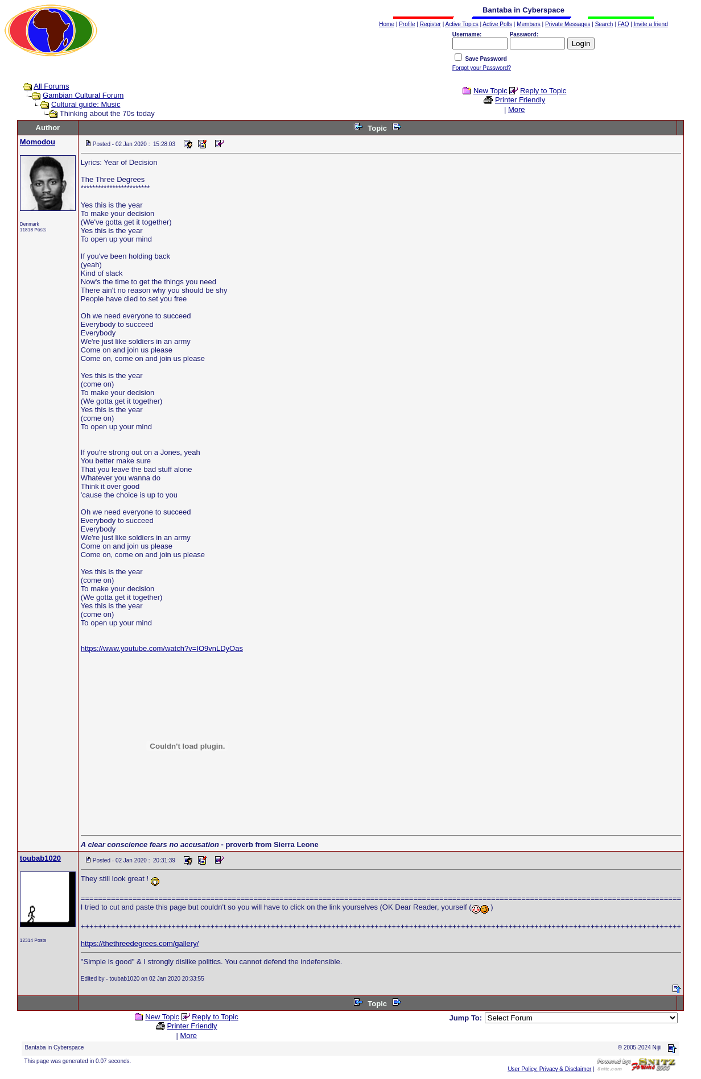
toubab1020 (40, 858)
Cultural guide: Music (85, 104)
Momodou (37, 142)
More (516, 109)
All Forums (51, 86)
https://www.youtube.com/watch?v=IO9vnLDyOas (162, 648)
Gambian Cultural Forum (83, 95)
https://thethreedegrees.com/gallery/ (140, 943)
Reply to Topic (543, 90)
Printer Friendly (520, 100)
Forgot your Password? (481, 68)
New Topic (490, 90)
